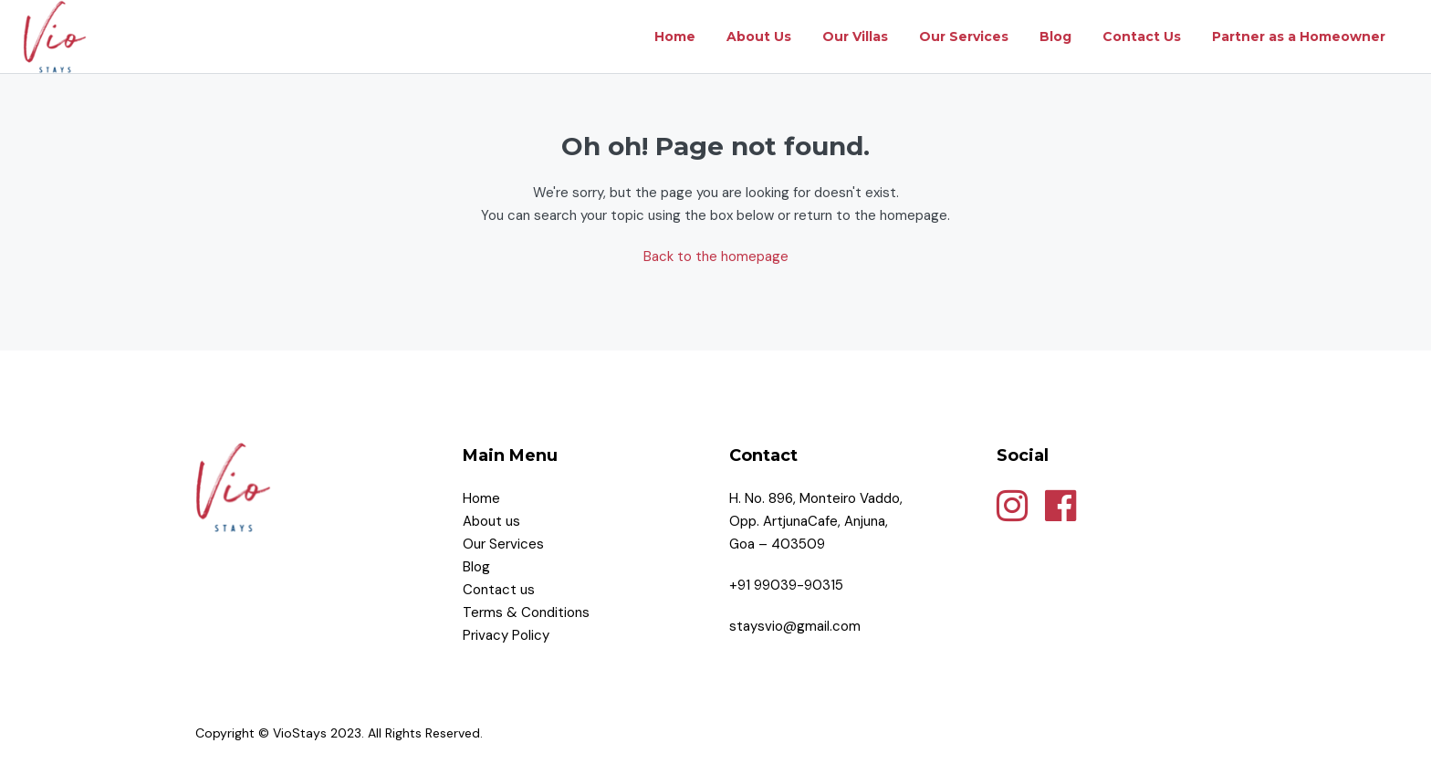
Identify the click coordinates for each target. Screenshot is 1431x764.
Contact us (500, 590)
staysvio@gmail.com (795, 626)
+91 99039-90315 (786, 585)
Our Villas (855, 36)
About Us (758, 36)
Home (674, 36)
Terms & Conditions (528, 612)
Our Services (963, 36)
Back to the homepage (716, 256)
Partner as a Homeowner (1298, 36)
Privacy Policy (508, 635)
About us (491, 521)
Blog (1055, 36)
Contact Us (1141, 36)
